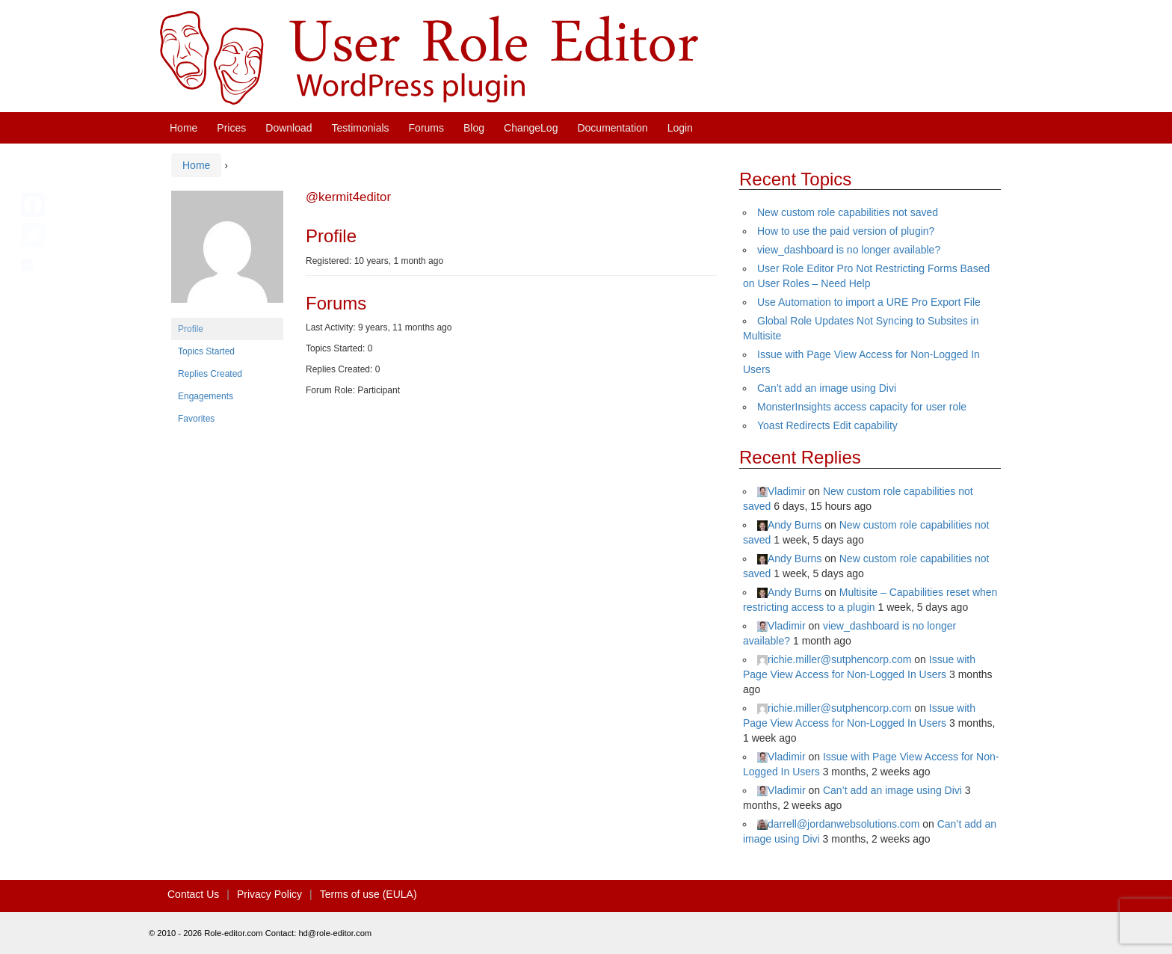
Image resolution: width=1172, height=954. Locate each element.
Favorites (196, 418)
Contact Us (193, 894)
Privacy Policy (269, 894)
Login (680, 128)
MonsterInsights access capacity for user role (861, 407)
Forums (426, 128)
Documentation (612, 128)
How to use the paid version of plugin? (845, 231)
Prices (231, 128)
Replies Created (210, 374)
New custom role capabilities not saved (847, 212)
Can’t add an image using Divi (826, 388)
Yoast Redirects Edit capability (827, 425)
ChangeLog (531, 128)
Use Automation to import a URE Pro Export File (869, 302)
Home (183, 128)
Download (288, 128)
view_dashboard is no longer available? (848, 250)
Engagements (205, 396)
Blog (473, 128)
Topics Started (206, 351)
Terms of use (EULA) (368, 894)
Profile (190, 329)
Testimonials (360, 128)
